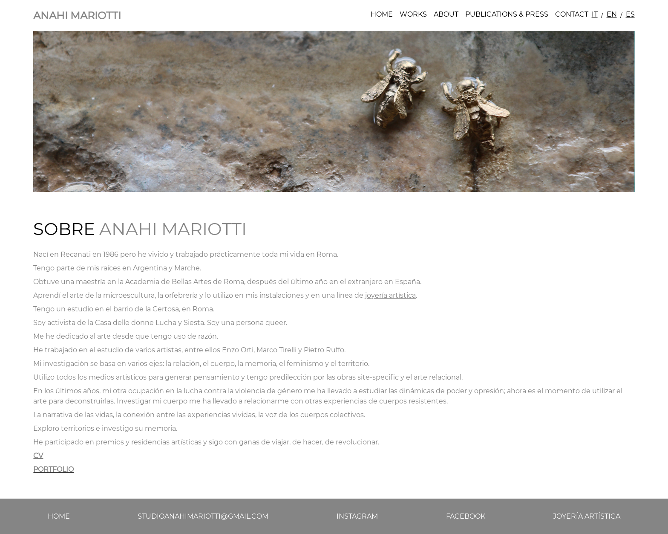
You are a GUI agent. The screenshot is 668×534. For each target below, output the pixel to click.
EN (612, 14)
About (446, 14)
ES (630, 14)
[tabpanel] (334, 111)
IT (595, 14)
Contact (571, 14)
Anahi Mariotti (77, 15)
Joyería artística (586, 516)
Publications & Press (506, 14)
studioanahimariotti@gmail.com (203, 516)
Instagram (357, 516)
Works (413, 14)
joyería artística (390, 295)
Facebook (465, 516)
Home (382, 14)
